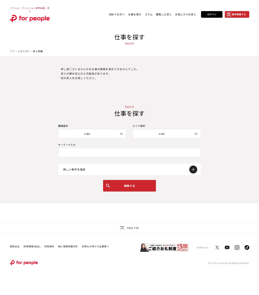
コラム (149, 14)
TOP (12, 51)
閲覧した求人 (164, 14)
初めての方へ (117, 14)
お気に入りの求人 (185, 14)
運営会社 (15, 246)
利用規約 (49, 246)
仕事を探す (134, 14)
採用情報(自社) (32, 246)
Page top (129, 228)
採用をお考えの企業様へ (95, 246)
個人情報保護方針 (68, 246)
